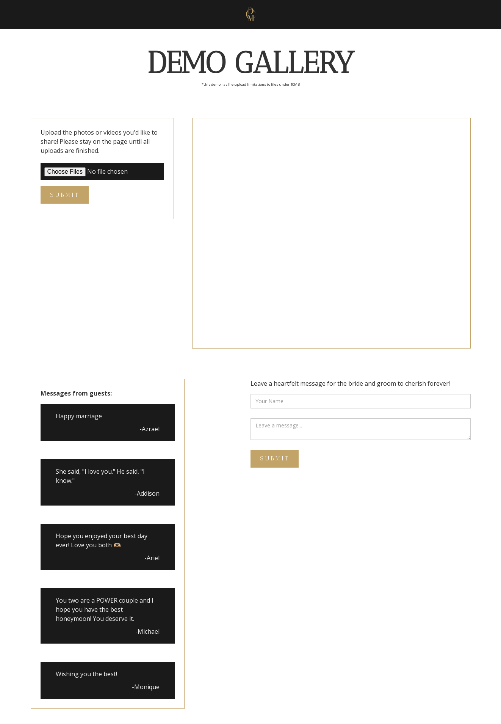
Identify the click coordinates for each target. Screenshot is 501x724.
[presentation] (308, 489)
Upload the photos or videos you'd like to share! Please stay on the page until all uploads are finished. (99, 141)
